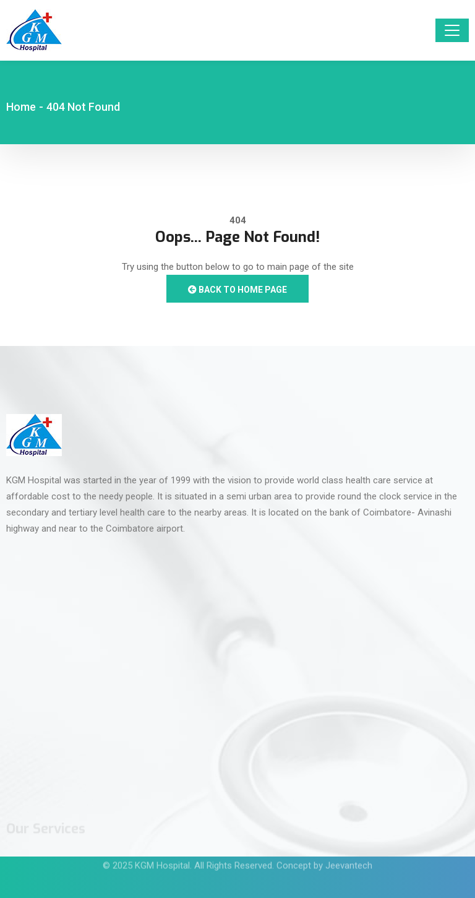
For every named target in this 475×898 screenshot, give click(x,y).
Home (21, 106)
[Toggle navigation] (452, 30)
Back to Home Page (237, 290)
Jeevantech (348, 860)
